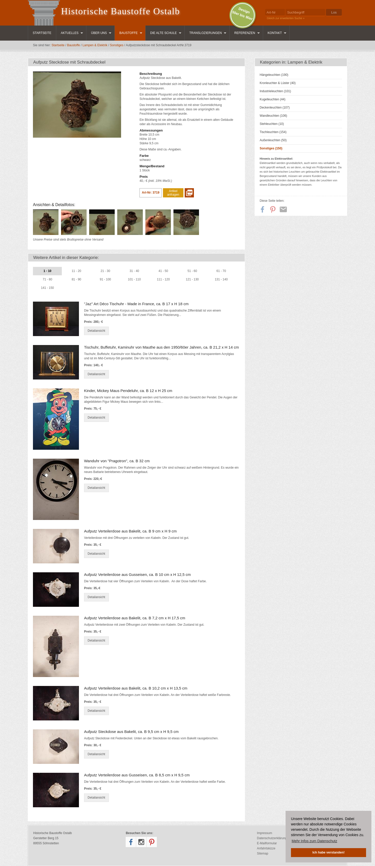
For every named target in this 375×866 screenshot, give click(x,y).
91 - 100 (105, 279)
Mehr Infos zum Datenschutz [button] (314, 841)
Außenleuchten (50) (273, 140)
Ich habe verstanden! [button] (328, 852)
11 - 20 (76, 271)
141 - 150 (47, 288)
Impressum (264, 833)
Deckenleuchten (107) (275, 107)
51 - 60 (192, 271)
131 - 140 (221, 279)
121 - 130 (192, 279)
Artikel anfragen (173, 192)
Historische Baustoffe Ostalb (120, 11)
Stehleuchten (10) (272, 124)
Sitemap (262, 853)
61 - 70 (221, 271)
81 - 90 (76, 279)
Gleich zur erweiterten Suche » (286, 18)
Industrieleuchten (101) (275, 91)
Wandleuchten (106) (273, 115)
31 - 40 (134, 271)
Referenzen (244, 33)
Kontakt (275, 33)
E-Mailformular (267, 843)
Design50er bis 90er (242, 14)
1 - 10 (47, 271)
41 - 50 (163, 271)
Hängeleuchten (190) (274, 75)
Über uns (99, 33)
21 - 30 (105, 271)
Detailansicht (96, 331)
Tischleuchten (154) (273, 132)
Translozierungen (205, 33)
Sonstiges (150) (271, 148)
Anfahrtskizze (266, 848)
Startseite (42, 33)
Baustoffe (128, 33)
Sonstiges (116, 45)
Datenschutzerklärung (272, 838)
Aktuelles (69, 33)
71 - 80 (47, 279)
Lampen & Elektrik (95, 45)
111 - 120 (163, 279)
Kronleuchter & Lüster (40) (278, 83)
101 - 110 (134, 279)
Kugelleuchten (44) (273, 99)
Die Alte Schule (163, 33)
